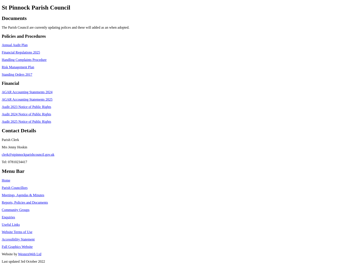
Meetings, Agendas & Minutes (23, 195)
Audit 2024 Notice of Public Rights (26, 114)
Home (6, 180)
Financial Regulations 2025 (21, 52)
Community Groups (16, 210)
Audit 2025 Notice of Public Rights (26, 121)
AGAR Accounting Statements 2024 (27, 92)
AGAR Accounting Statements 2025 (27, 99)
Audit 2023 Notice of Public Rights (26, 107)
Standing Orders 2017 (17, 74)
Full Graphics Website (17, 247)
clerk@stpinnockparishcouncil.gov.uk (28, 154)
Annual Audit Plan (15, 45)
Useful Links (11, 224)
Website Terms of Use (17, 232)
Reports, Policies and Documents (25, 202)
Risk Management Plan (18, 67)
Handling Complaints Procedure (24, 60)
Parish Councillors (15, 188)
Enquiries (8, 217)
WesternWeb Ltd (29, 254)
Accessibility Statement (18, 239)
